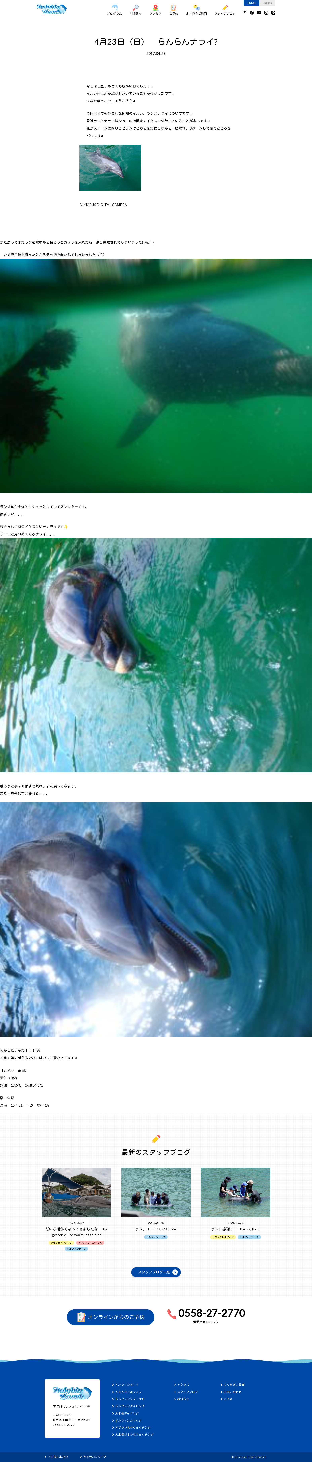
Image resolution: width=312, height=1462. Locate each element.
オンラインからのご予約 (110, 1317)
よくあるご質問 (196, 10)
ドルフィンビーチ (127, 1384)
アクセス (155, 10)
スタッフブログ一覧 (154, 1272)
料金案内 (136, 10)
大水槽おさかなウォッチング (134, 1434)
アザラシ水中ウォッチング (133, 1427)
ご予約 (174, 10)
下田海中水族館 (58, 1456)
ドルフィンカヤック (128, 1420)
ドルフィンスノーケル (130, 1399)
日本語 (251, 2)
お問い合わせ (233, 1392)
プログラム (114, 10)
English (267, 2)
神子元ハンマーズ (95, 1456)
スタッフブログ (225, 10)
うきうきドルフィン (128, 1392)
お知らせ (183, 1399)
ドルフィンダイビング (130, 1406)
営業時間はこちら (205, 1322)
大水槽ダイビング (127, 1413)
